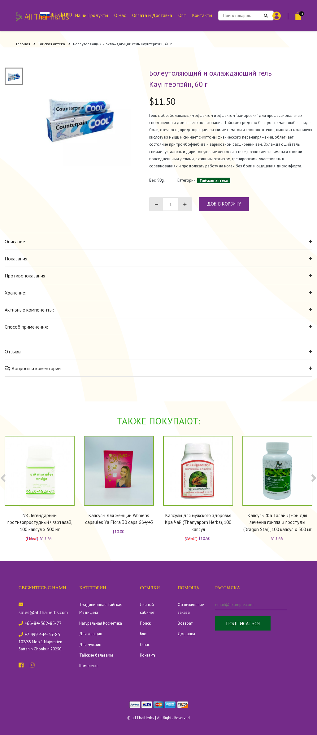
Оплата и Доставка (152, 15)
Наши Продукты (91, 15)
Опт (182, 15)
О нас (145, 644)
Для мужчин (90, 644)
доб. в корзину (224, 204)
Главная (25, 44)
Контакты (202, 15)
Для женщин (90, 633)
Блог (144, 633)
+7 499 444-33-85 (39, 634)
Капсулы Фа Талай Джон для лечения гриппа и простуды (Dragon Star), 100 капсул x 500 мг (277, 522)
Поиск (145, 623)
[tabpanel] (80, 117)
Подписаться (243, 623)
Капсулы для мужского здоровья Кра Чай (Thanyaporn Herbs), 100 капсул (198, 522)
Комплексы (89, 665)
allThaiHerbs (143, 717)
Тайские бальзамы (96, 655)
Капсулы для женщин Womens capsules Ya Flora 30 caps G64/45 (119, 518)
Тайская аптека (54, 44)
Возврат (185, 623)
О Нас (120, 15)
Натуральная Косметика (100, 623)
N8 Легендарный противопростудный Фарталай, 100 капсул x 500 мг (39, 522)
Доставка (186, 633)
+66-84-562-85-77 (40, 623)
